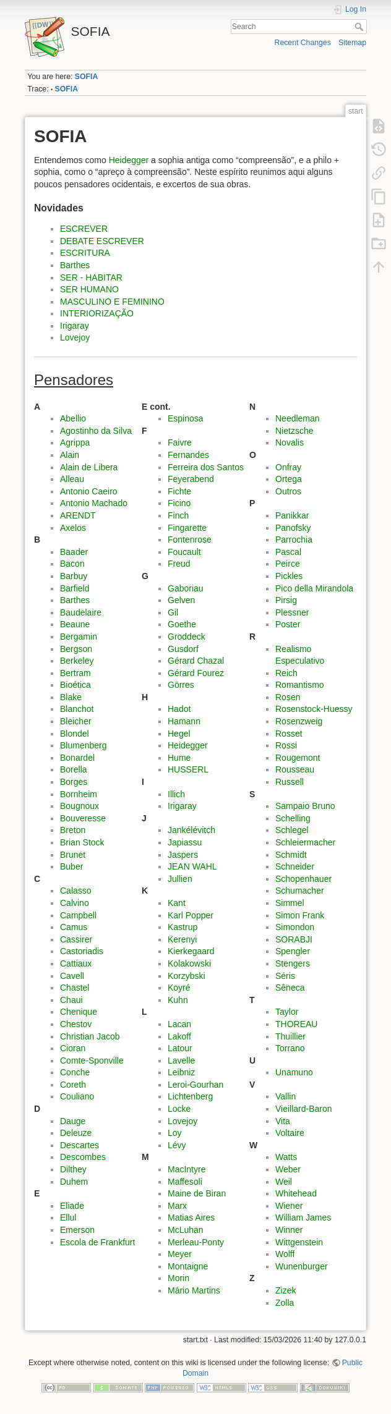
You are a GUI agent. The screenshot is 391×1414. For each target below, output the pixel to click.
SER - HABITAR (91, 277)
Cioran (72, 1048)
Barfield (74, 588)
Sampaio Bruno (305, 806)
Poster (287, 624)
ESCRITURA (85, 253)
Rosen (287, 697)
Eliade (72, 1206)
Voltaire (289, 1133)
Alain (69, 455)
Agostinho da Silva (96, 431)
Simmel (289, 903)
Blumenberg (83, 745)
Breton (72, 830)
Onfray (288, 467)
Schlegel (292, 830)
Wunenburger (301, 1266)
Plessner (292, 612)
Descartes (79, 1145)
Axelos (73, 528)
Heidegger (129, 160)
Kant (177, 903)
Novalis (289, 442)
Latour (180, 1048)
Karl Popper (190, 915)
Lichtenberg (190, 1096)
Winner (289, 1230)
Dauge (72, 1121)
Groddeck (186, 636)
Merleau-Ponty (196, 1242)
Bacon (72, 564)
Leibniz (181, 1072)
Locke (179, 1109)
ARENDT (78, 515)
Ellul (68, 1217)
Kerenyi (182, 939)
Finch (178, 515)
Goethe (182, 624)
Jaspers (183, 855)
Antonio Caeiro (89, 491)
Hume (179, 758)
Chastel (74, 988)
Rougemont (297, 758)
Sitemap (352, 42)
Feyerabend (191, 479)
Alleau (72, 479)
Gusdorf (183, 649)
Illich (176, 794)
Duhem (74, 1182)
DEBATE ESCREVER (102, 241)
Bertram (75, 673)
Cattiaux (76, 963)
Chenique (78, 1012)
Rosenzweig (298, 721)
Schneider (294, 866)
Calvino (74, 903)
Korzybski (186, 976)
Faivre (180, 442)
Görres (181, 685)
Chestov (76, 1024)
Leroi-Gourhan (195, 1085)
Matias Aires (191, 1217)
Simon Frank (299, 915)
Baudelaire (80, 612)
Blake (71, 697)
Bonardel (77, 758)
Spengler (292, 951)
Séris (285, 976)
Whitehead (296, 1193)
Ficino (179, 503)
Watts (286, 1157)
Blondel (74, 734)
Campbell (78, 915)
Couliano (77, 1096)
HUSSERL (188, 769)
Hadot (179, 709)
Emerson (77, 1230)
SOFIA (86, 76)
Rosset (289, 734)
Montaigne (188, 1266)
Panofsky (293, 528)
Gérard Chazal (196, 661)
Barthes (75, 265)
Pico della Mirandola (314, 588)
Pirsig (286, 600)
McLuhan (186, 1230)
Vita (282, 1121)
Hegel (179, 734)
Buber (71, 866)
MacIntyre (186, 1169)
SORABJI (293, 939)
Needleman (297, 418)
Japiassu (185, 842)
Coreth (73, 1085)
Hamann (184, 721)
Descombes (83, 1157)
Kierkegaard (191, 951)
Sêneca (289, 988)
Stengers (292, 963)
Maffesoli (185, 1182)
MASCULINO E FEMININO (112, 302)
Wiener (289, 1206)
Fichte (179, 491)
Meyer (180, 1254)
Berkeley (76, 661)
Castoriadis (81, 951)
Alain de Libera (89, 467)
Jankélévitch (191, 830)
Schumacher (299, 890)
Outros (288, 491)
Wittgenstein (299, 1242)
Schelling (293, 818)
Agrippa (75, 442)
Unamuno (294, 1072)
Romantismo (299, 685)
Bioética (75, 685)
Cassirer (76, 939)
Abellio (73, 418)
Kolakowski (189, 963)
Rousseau (294, 769)
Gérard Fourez (196, 673)
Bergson (76, 649)
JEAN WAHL (192, 866)
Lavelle (181, 1060)
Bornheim (78, 794)
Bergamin (78, 636)
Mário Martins (194, 1290)
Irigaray (74, 326)
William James (303, 1217)
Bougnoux (79, 806)
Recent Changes (303, 42)
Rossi (286, 745)
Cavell (72, 976)
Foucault (184, 552)
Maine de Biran (197, 1193)
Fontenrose (190, 539)
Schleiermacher (305, 842)
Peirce (287, 564)
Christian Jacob (90, 1036)
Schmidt (291, 855)
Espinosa (186, 418)
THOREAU (296, 1024)
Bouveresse (83, 818)
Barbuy (73, 576)
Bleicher (76, 721)
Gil (173, 612)
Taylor (286, 1012)
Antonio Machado (93, 503)
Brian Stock (82, 842)
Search (360, 26)
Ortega (288, 479)
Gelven (181, 600)
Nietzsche (294, 431)
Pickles (289, 576)
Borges (73, 782)
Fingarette (187, 528)
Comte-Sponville (92, 1060)
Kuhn (178, 1000)
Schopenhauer (303, 879)
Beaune (75, 624)
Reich (286, 673)
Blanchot (76, 709)
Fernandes (188, 455)
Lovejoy (75, 337)
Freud (179, 564)
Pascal (288, 552)
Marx (177, 1206)
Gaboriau (186, 588)
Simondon (294, 927)
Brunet (72, 855)
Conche (75, 1072)
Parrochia (293, 539)
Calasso (76, 890)
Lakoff (179, 1036)
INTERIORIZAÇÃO (97, 313)
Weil (283, 1182)
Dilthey (73, 1169)
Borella (73, 769)
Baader (74, 552)
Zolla (284, 1303)
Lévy (177, 1145)
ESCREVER (84, 229)
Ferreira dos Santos (206, 467)
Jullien (180, 879)
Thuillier (290, 1036)
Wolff (284, 1254)
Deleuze (76, 1133)
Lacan (179, 1024)
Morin (178, 1278)
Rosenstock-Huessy (314, 709)
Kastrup (182, 927)
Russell (289, 782)
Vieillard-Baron (303, 1109)
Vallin (285, 1096)
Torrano (289, 1048)
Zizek (285, 1290)
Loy (175, 1133)
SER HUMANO (89, 289)
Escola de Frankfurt (97, 1242)
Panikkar (292, 515)
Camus (73, 927)
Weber (288, 1169)
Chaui (71, 1000)
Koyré (179, 988)
